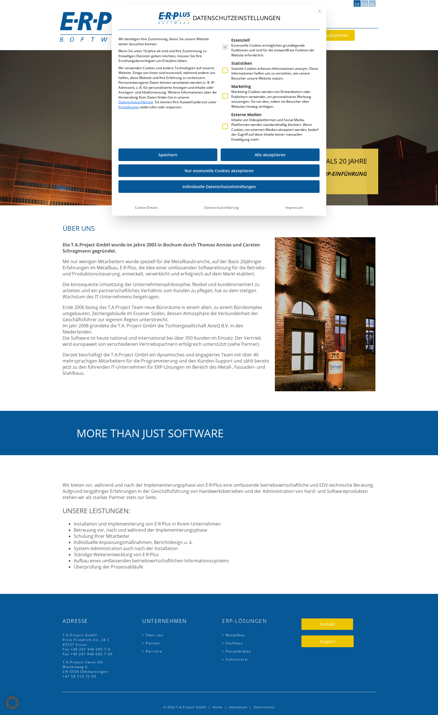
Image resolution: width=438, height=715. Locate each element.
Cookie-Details (146, 6)
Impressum (294, 6)
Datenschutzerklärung (221, 6)
